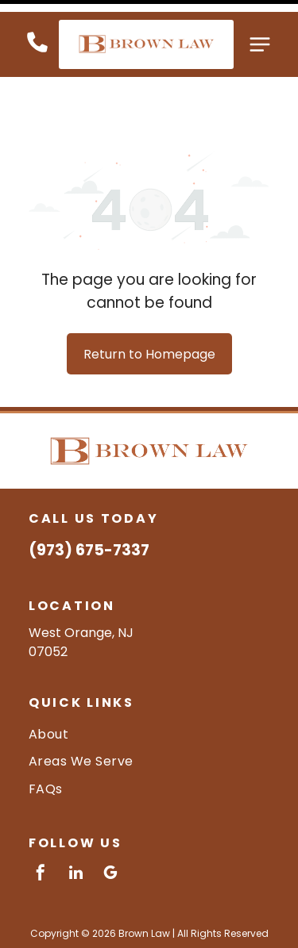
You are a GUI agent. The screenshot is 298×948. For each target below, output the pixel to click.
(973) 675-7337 (89, 496)
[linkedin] (75, 821)
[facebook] (40, 821)
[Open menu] (260, 32)
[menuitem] (149, 679)
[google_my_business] (110, 821)
